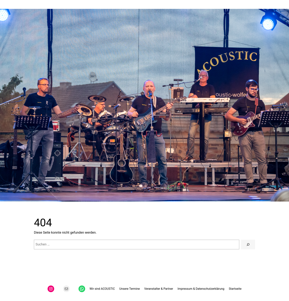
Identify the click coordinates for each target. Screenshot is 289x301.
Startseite (235, 288)
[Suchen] (248, 244)
